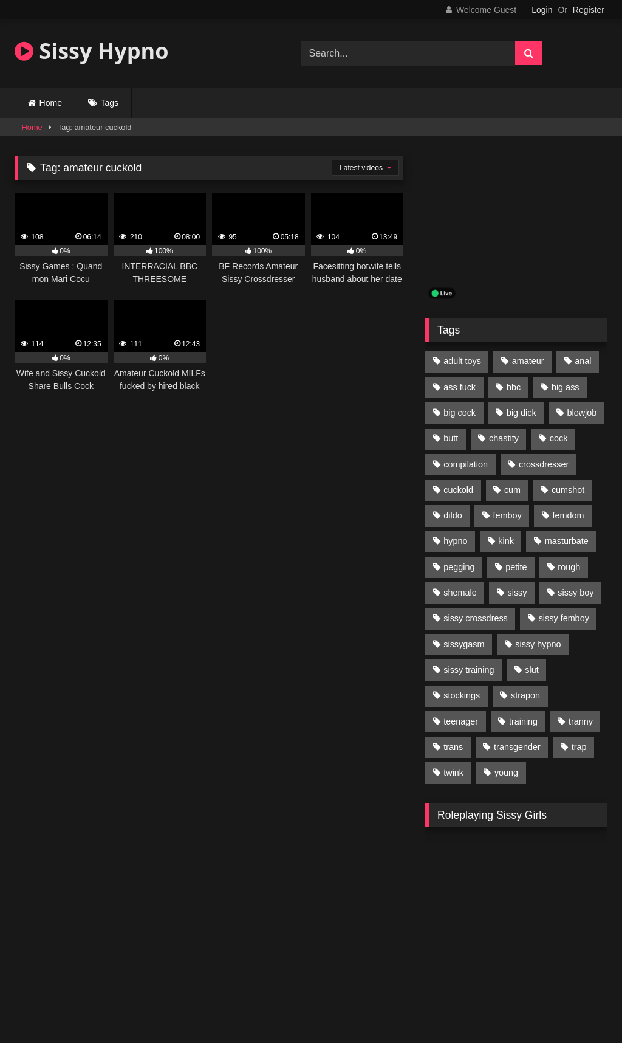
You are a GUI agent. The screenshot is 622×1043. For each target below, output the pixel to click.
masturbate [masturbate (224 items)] (567, 541)
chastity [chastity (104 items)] (504, 438)
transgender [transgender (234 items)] (517, 747)
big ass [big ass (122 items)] (565, 387)
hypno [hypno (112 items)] (455, 541)
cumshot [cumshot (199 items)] (568, 490)
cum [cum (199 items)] (512, 490)
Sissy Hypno (92, 51)
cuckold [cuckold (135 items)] (458, 490)
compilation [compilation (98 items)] (465, 464)
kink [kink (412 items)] (506, 541)
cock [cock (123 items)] (559, 438)
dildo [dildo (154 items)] (452, 515)
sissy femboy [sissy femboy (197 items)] (564, 618)
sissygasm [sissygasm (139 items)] (463, 644)
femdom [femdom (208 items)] (568, 515)
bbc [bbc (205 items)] (514, 387)
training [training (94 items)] (523, 721)
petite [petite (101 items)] (516, 567)
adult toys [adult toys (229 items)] (462, 361)
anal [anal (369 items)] (583, 361)
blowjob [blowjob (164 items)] (582, 413)
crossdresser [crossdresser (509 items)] (544, 464)
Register (588, 10)
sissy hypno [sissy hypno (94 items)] (538, 644)
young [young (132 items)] (506, 772)
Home (50, 103)
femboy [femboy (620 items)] (507, 515)
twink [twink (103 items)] (453, 772)
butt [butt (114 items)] (450, 438)
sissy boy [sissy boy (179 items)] (575, 592)
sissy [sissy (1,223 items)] (517, 592)
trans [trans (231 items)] (453, 747)
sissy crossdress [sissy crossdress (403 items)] (475, 618)
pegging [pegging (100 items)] (458, 567)
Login (541, 10)
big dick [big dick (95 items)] (521, 413)
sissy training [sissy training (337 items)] (468, 670)
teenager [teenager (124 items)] (460, 721)
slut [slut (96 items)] (531, 670)
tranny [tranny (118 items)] (581, 721)
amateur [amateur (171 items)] (528, 361)
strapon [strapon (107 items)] (525, 695)
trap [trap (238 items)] (579, 747)
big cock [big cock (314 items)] (459, 413)
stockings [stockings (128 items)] (461, 695)
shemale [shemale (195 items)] (459, 592)
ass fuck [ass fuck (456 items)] (459, 387)
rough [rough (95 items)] (569, 567)
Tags (110, 103)
